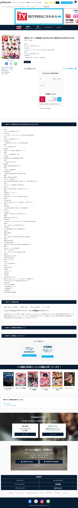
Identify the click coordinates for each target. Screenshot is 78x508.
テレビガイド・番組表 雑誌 (19, 6)
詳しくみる (29, 434)
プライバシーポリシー (19, 492)
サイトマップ (66, 492)
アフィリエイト (20, 484)
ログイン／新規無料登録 (67, 2)
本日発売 (28, 2)
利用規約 (11, 492)
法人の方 (39, 2)
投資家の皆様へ (58, 492)
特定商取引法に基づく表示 (32, 492)
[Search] (57, 3)
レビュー (59, 27)
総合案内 (39, 477)
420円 (54, 79)
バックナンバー (39, 6)
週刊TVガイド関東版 (30, 6)
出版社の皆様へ (49, 492)
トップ (3, 6)
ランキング (33, 2)
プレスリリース (20, 488)
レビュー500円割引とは (69, 68)
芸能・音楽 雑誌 (9, 6)
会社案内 (42, 492)
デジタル (42, 85)
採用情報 (58, 484)
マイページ (14, 2)
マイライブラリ (21, 2)
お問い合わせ (58, 488)
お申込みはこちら (29, 355)
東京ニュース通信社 (9, 69)
